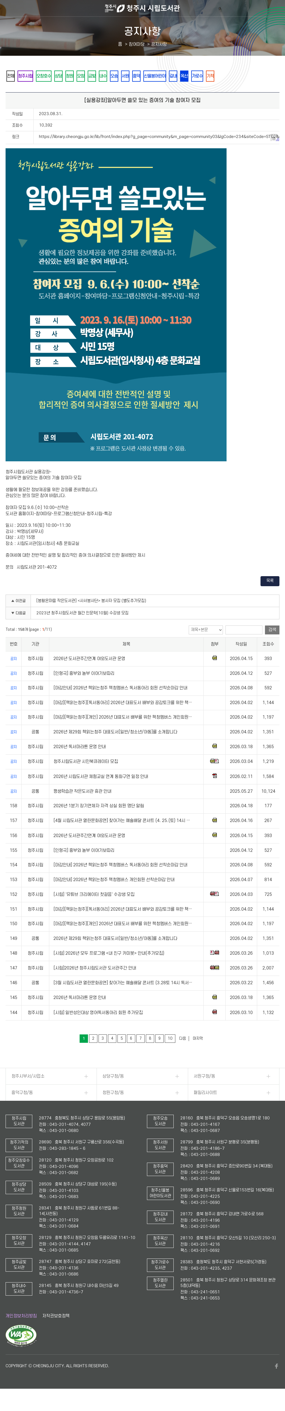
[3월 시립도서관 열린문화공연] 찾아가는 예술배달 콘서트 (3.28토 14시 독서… (122, 998)
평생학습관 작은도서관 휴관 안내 (82, 806)
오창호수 (54, 76)
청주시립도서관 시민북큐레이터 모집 (85, 776)
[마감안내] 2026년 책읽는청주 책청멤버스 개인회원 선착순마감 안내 (114, 895)
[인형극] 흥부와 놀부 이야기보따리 (83, 688)
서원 (163, 76)
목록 (270, 596)
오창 (103, 76)
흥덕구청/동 (22, 1108)
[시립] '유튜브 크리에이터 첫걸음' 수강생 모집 (93, 909)
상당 (73, 76)
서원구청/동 (204, 1091)
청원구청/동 (113, 1108)
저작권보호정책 (56, 1331)
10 (170, 1054)
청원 (88, 76)
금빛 (118, 76)
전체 (12, 76)
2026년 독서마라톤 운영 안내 (79, 762)
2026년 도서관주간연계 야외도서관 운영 (89, 674)
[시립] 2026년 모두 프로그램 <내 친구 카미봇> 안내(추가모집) (108, 968)
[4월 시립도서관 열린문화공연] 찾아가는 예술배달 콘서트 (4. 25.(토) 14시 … (121, 835)
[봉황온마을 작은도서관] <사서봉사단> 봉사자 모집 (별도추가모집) (91, 616)
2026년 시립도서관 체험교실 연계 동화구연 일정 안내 (100, 791)
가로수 (256, 76)
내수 (133, 76)
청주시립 (31, 76)
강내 (224, 76)
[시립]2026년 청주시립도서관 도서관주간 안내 (94, 983)
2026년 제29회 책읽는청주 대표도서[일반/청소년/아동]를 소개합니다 (115, 747)
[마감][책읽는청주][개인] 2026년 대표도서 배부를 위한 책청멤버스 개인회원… (122, 732)
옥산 (239, 76)
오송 (148, 76)
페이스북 (276, 1381)
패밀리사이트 (205, 1108)
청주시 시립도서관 (142, 8)
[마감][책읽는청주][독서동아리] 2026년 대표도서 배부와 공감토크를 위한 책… (122, 718)
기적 (12, 91)
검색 (272, 645)
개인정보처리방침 (21, 1331)
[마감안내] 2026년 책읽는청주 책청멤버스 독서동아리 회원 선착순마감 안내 (120, 703)
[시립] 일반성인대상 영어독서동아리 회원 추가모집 (98, 1028)
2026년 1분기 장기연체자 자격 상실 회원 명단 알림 (98, 821)
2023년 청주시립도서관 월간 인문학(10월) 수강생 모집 (82, 628)
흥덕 (178, 76)
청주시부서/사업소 (28, 1091)
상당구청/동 (113, 1091)
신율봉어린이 (201, 76)
